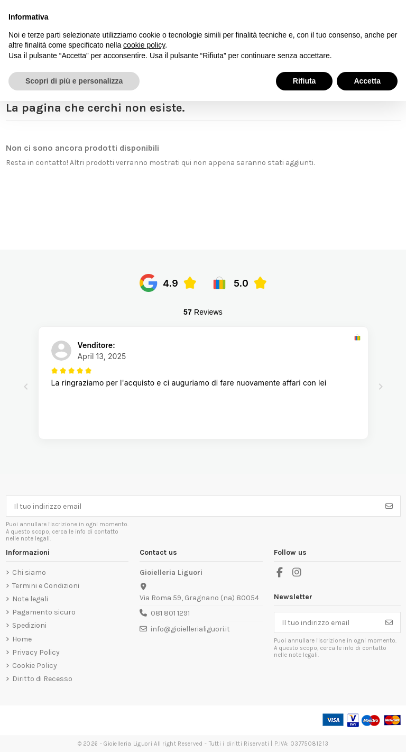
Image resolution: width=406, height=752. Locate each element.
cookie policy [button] (144, 45)
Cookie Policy (34, 665)
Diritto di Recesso (42, 678)
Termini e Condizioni (45, 585)
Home (22, 639)
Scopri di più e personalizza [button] (74, 81)
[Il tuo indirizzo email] (192, 506)
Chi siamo (29, 572)
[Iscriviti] (389, 506)
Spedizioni (29, 625)
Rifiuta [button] (304, 81)
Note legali (30, 598)
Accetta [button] (367, 81)
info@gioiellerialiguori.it (190, 629)
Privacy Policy (36, 652)
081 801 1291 (170, 613)
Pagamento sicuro (44, 612)
